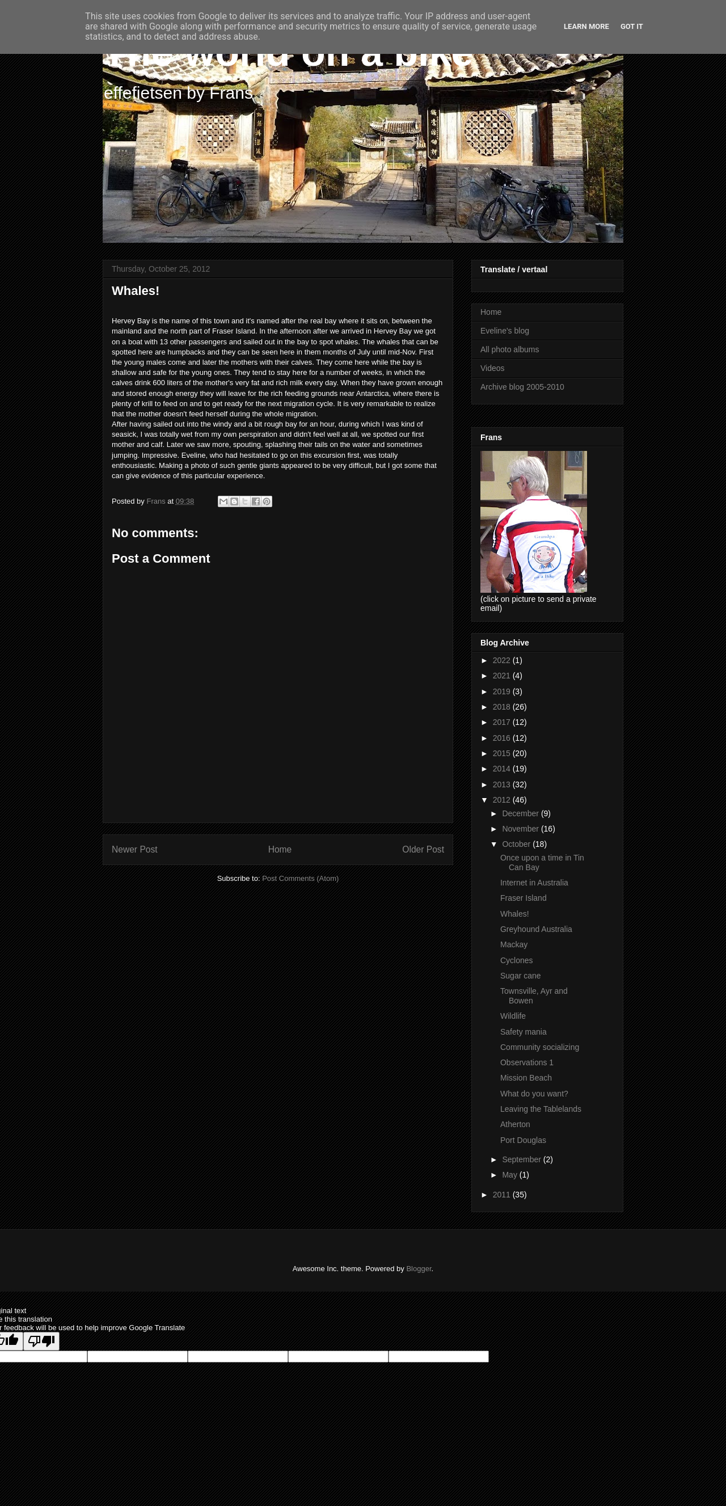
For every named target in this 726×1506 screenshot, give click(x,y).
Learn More (586, 26)
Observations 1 (527, 1062)
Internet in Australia (534, 882)
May (510, 1174)
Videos (492, 368)
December (521, 813)
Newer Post (135, 849)
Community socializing (539, 1047)
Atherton (515, 1124)
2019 (503, 691)
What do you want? (534, 1093)
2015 (503, 753)
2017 (503, 722)
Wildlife (513, 1015)
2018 (503, 706)
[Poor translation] (41, 1341)
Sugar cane (520, 975)
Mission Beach (526, 1077)
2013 (503, 784)
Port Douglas (523, 1140)
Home (280, 849)
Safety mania (523, 1031)
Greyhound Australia (536, 929)
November (521, 828)
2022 (503, 660)
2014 (503, 768)
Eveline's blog (504, 330)
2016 (503, 738)
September (522, 1159)
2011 (503, 1194)
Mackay (513, 944)
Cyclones (516, 960)
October (517, 844)
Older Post (423, 849)
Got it (632, 26)
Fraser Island (523, 897)
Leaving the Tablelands (540, 1108)
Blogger (418, 1268)
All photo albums (509, 349)
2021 (503, 675)
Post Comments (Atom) (300, 878)
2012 (503, 799)
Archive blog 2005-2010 (522, 386)
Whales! (514, 913)
